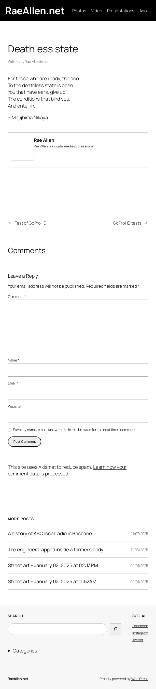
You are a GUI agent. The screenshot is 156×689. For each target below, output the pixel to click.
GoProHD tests (127, 223)
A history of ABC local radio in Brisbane (50, 533)
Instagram (140, 632)
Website (14, 406)
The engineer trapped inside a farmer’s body (56, 550)
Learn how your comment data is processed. (67, 470)
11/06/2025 (139, 549)
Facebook (140, 625)
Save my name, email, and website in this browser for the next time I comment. (74, 429)
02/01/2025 (139, 565)
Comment (17, 296)
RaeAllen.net (35, 10)
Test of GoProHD (31, 223)
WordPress (139, 678)
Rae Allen (32, 61)
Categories (25, 650)
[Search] (115, 629)
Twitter (137, 639)
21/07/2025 (139, 533)
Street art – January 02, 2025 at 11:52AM (52, 582)
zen (46, 61)
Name (13, 360)
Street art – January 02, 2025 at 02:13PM (53, 565)
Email (13, 383)
